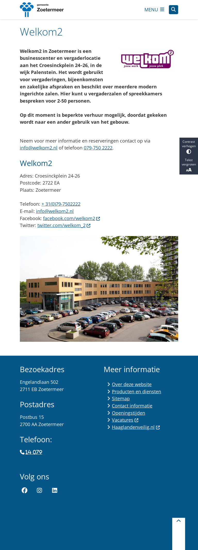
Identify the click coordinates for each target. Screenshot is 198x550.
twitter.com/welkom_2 (64, 225)
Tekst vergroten (188, 165)
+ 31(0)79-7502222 (61, 204)
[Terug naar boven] (178, 534)
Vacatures (125, 420)
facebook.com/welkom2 (71, 218)
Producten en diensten (136, 391)
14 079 (34, 452)
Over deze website (132, 384)
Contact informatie (132, 406)
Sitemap (121, 398)
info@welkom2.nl (38, 148)
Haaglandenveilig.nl (136, 427)
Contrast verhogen (188, 146)
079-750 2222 (98, 148)
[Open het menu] (154, 9)
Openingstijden (128, 413)
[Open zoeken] (173, 9)
